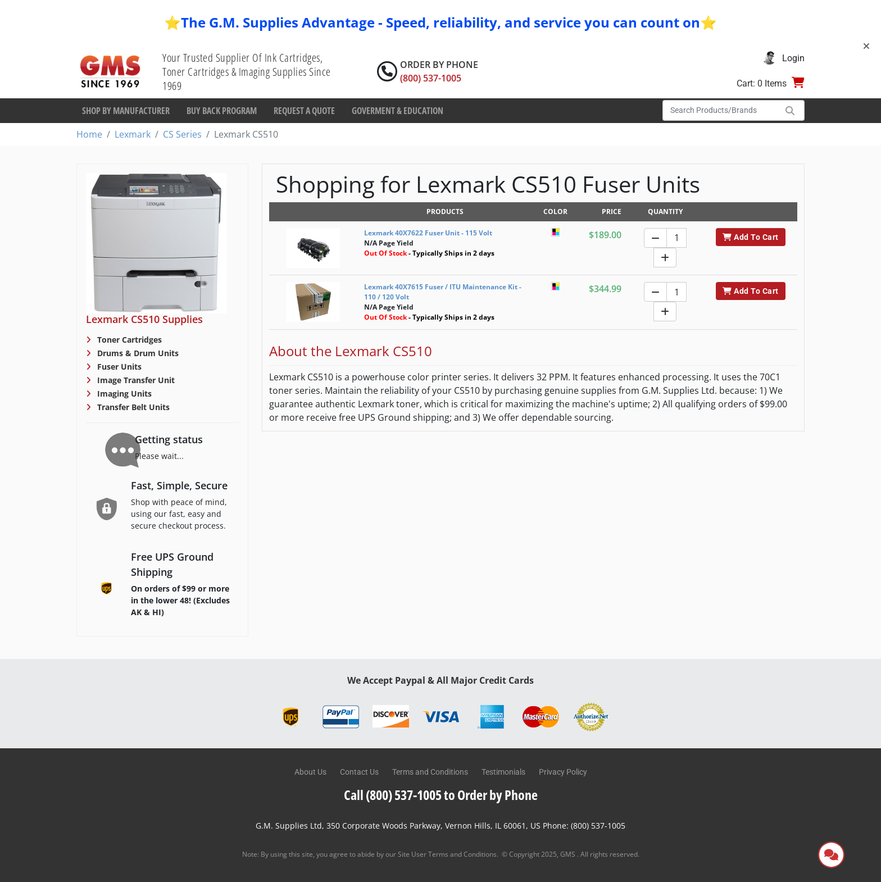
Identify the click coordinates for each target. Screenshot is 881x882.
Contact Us (359, 771)
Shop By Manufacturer (126, 110)
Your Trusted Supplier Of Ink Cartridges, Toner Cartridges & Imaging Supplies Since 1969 (246, 71)
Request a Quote (304, 110)
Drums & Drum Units (137, 353)
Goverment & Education (397, 110)
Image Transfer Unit (135, 380)
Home (89, 134)
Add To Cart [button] (750, 237)
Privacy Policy (563, 771)
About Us (310, 771)
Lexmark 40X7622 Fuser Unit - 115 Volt (428, 233)
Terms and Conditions (430, 771)
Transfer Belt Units (132, 407)
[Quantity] (676, 238)
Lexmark (133, 134)
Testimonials (503, 771)
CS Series (182, 134)
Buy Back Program (222, 110)
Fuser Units (118, 366)
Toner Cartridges (128, 339)
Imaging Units (123, 393)
